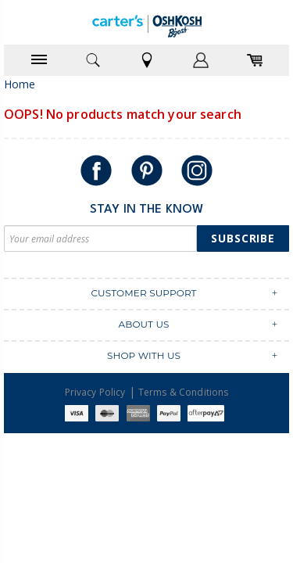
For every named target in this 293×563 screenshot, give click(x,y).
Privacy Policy (95, 392)
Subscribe (243, 238)
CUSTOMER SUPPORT (143, 293)
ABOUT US (143, 324)
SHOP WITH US (143, 355)
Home (20, 84)
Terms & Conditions (183, 392)
